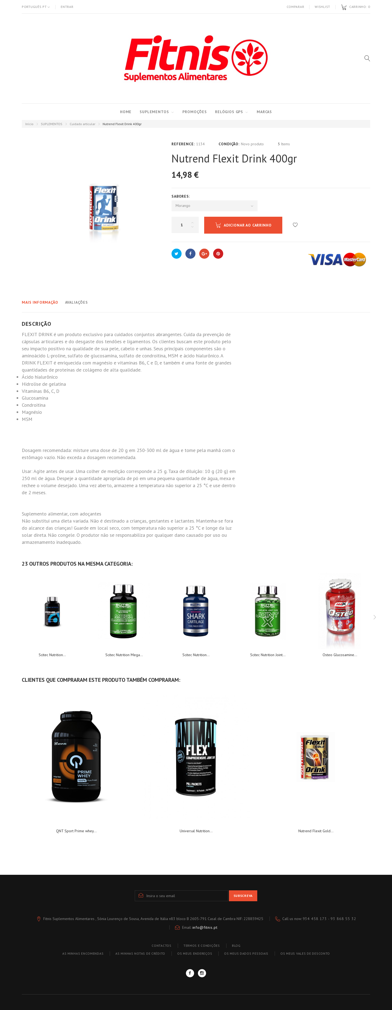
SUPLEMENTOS (154, 111)
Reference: (183, 143)
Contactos (161, 945)
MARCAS (264, 111)
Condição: (229, 143)
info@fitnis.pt (205, 927)
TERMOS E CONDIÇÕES (201, 945)
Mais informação (40, 302)
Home (125, 111)
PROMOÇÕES (194, 111)
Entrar (67, 7)
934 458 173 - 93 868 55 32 (329, 918)
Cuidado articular (82, 124)
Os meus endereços (194, 953)
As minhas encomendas (82, 953)
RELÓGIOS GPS (229, 111)
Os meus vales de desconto (305, 953)
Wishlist (322, 7)
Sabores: (181, 196)
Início (29, 124)
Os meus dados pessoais (246, 953)
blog (236, 945)
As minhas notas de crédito (140, 953)
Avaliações (76, 302)
